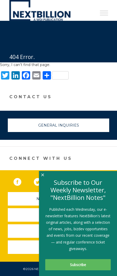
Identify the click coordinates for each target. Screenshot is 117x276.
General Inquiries (58, 125)
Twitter (41, 181)
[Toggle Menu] (104, 12)
